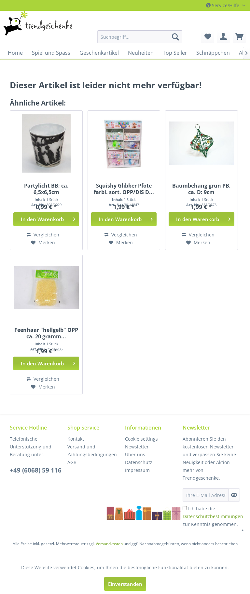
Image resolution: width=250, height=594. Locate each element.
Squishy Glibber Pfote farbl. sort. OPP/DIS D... (124, 188)
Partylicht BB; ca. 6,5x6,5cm (46, 188)
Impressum (137, 470)
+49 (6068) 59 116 (36, 470)
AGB (71, 462)
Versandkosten (109, 543)
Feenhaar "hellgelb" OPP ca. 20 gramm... (46, 333)
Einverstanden (125, 584)
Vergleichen (43, 235)
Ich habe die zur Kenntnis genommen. (213, 516)
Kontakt (75, 439)
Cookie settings (141, 439)
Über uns (135, 454)
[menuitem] (119, 36)
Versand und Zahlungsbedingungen (92, 451)
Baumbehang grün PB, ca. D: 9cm (201, 188)
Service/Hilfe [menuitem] (223, 5)
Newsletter (137, 447)
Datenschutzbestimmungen (213, 516)
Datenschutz (138, 462)
